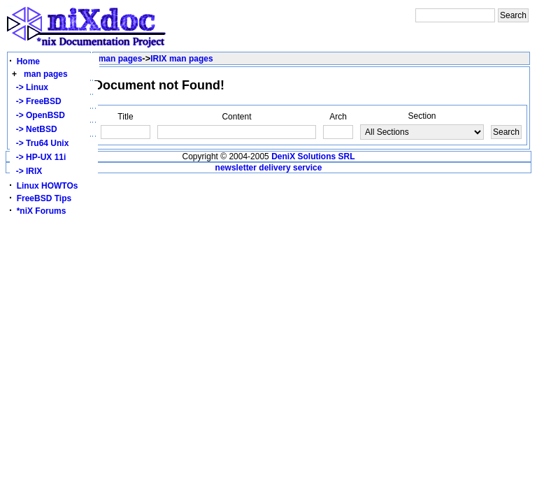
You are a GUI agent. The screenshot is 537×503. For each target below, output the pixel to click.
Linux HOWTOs (47, 186)
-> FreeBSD (36, 101)
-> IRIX (26, 171)
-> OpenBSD (38, 115)
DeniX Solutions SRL (313, 156)
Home (28, 61)
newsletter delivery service (268, 168)
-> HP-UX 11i (38, 157)
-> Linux (29, 87)
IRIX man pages (181, 59)
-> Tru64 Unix (40, 143)
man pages (46, 74)
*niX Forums (41, 211)
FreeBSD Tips (44, 198)
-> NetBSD (34, 129)
